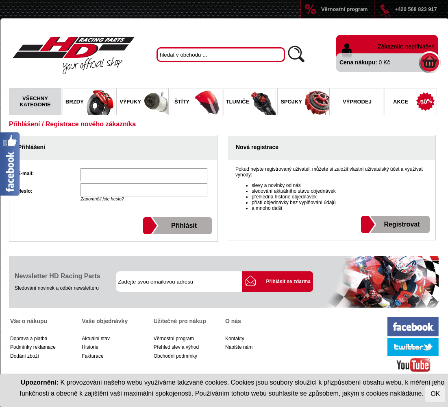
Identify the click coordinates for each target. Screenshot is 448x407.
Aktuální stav (96, 338)
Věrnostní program (344, 9)
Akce (415, 102)
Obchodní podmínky (175, 356)
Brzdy (90, 102)
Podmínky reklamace (33, 347)
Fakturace (92, 356)
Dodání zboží (24, 356)
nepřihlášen (420, 46)
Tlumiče (251, 102)
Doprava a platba (28, 338)
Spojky (305, 102)
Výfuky (144, 102)
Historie (90, 347)
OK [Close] (435, 393)
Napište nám (238, 347)
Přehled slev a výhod (176, 347)
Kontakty (234, 338)
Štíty (198, 102)
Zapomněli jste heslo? (102, 198)
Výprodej (357, 102)
